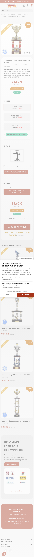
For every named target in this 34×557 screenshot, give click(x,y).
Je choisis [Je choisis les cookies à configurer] (8, 295)
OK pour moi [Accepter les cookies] (25, 295)
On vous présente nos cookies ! (11, 285)
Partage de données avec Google (11, 287)
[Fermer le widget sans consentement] (25, 258)
